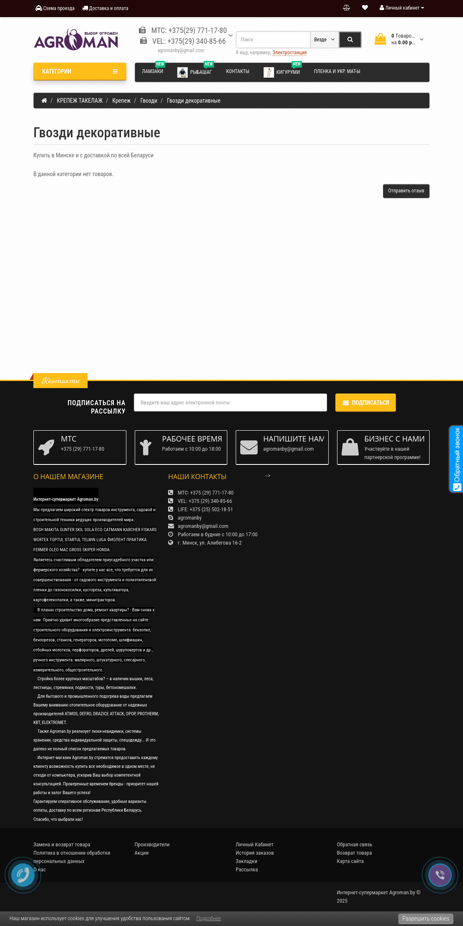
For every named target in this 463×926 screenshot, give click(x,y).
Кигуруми (283, 72)
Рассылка (247, 869)
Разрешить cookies (426, 918)
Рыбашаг (195, 72)
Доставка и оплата (105, 8)
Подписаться (365, 402)
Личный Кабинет (254, 844)
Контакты (237, 71)
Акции (142, 853)
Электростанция (289, 53)
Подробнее (208, 918)
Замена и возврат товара (62, 844)
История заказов (255, 853)
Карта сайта (350, 861)
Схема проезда (55, 8)
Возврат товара (354, 853)
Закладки (246, 861)
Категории (80, 71)
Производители (152, 844)
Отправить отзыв (406, 191)
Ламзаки (154, 70)
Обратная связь (354, 844)
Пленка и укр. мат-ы (337, 71)
